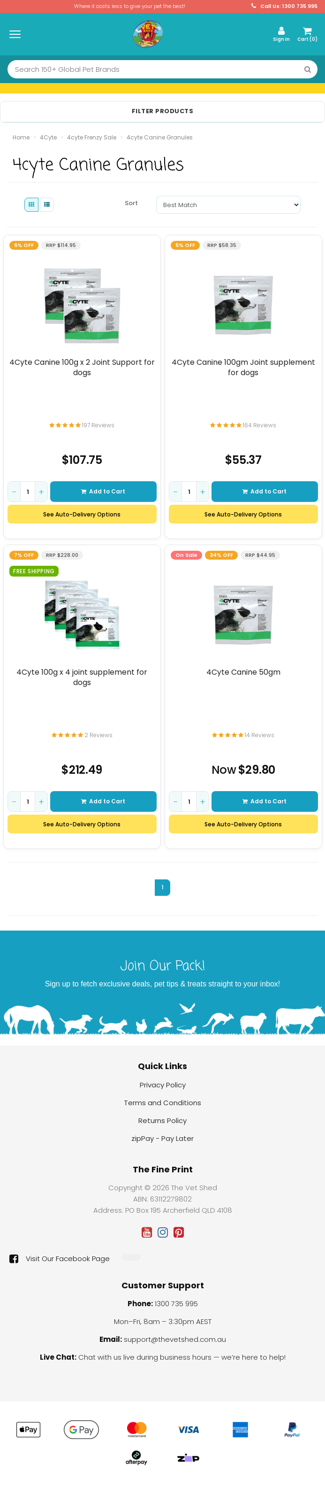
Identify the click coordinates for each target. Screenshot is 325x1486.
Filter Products (163, 111)
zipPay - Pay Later (162, 1138)
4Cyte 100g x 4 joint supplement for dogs (81, 677)
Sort (131, 203)
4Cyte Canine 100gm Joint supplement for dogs (243, 367)
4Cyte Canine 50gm (243, 672)
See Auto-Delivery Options (82, 514)
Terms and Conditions (162, 1103)
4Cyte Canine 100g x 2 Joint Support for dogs (82, 367)
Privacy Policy (163, 1085)
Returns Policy (162, 1120)
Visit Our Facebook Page (59, 1259)
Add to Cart (103, 492)
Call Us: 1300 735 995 (284, 6)
